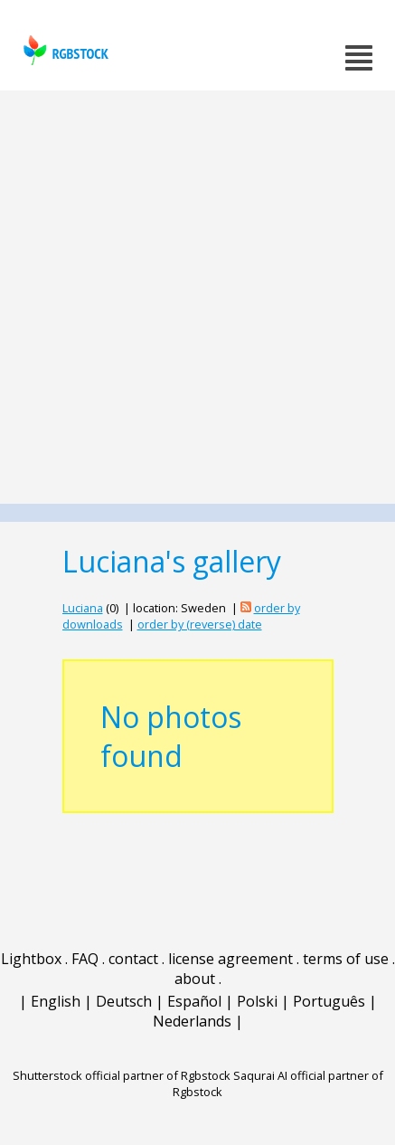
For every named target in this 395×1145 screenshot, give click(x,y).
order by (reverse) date (199, 624)
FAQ (85, 959)
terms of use (346, 959)
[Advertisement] (197, 297)
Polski (257, 1001)
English (55, 1001)
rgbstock (63, 50)
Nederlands (192, 1021)
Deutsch (124, 1001)
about (194, 979)
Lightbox (31, 959)
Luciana (82, 608)
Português (329, 1001)
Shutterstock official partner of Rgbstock (121, 1075)
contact (133, 959)
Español (194, 1001)
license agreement (230, 959)
